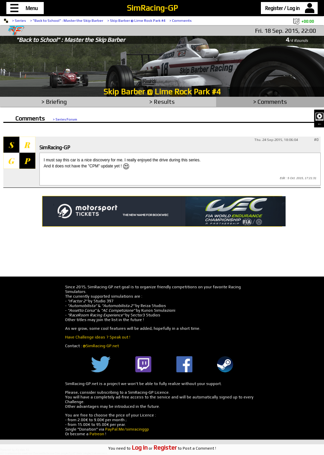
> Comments (180, 20)
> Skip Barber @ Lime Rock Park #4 (136, 20)
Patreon (97, 434)
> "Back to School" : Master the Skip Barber (66, 20)
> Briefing (54, 101)
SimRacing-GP (152, 7)
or (154, 448)
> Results (162, 101)
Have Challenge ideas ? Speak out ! (97, 337)
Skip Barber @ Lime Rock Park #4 (162, 91)
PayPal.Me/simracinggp (127, 429)
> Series (19, 20)
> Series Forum (65, 119)
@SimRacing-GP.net (101, 346)
